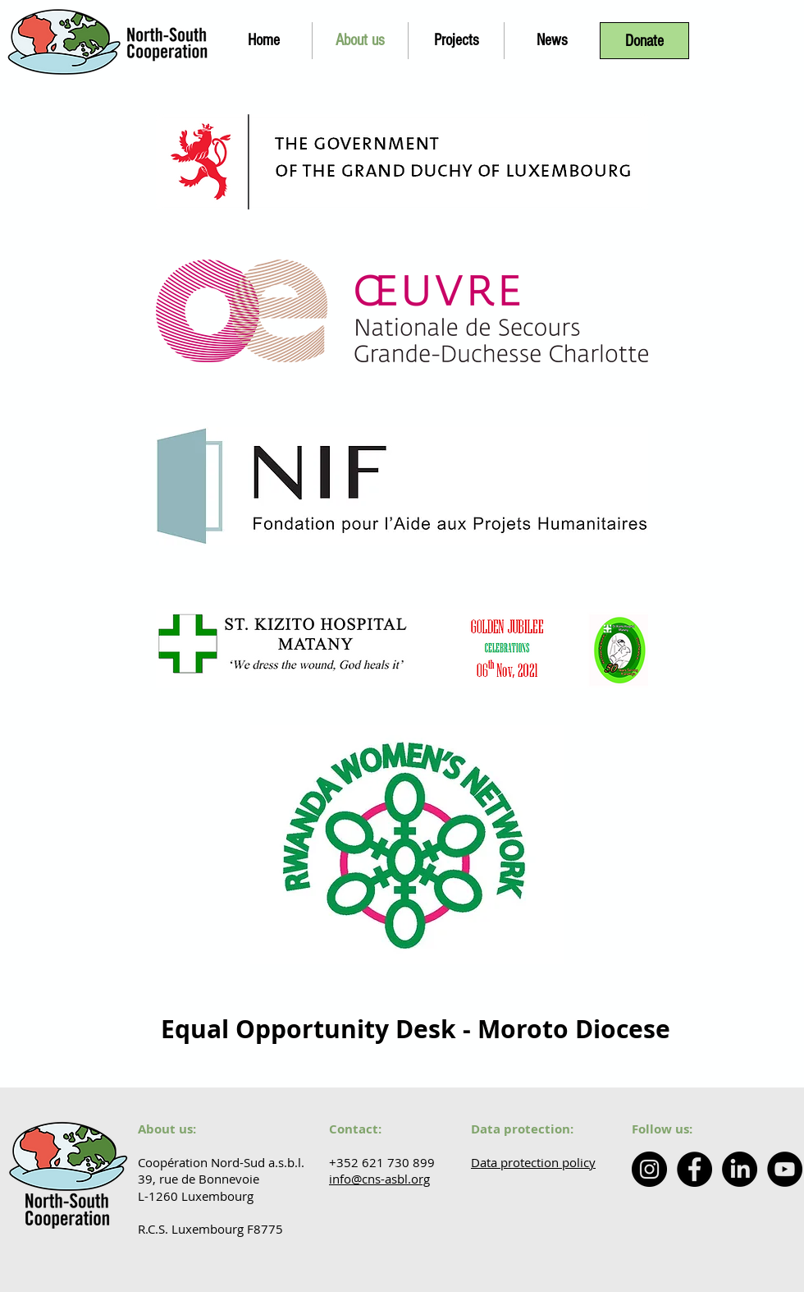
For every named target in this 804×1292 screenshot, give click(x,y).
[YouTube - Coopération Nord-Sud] (784, 1169)
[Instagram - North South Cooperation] (649, 1169)
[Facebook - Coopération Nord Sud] (694, 1169)
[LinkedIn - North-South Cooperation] (739, 1169)
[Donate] (644, 40)
